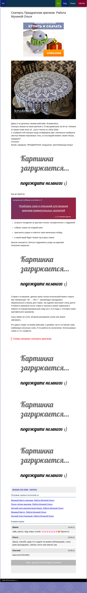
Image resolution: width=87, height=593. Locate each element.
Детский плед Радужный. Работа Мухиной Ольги (32, 516)
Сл (58, 3)
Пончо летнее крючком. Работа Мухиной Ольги (32, 504)
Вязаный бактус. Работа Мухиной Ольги (28, 512)
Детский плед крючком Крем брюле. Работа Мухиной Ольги (37, 508)
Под (65, 3)
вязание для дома (20, 489)
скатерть (33, 489)
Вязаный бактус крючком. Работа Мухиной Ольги (32, 500)
